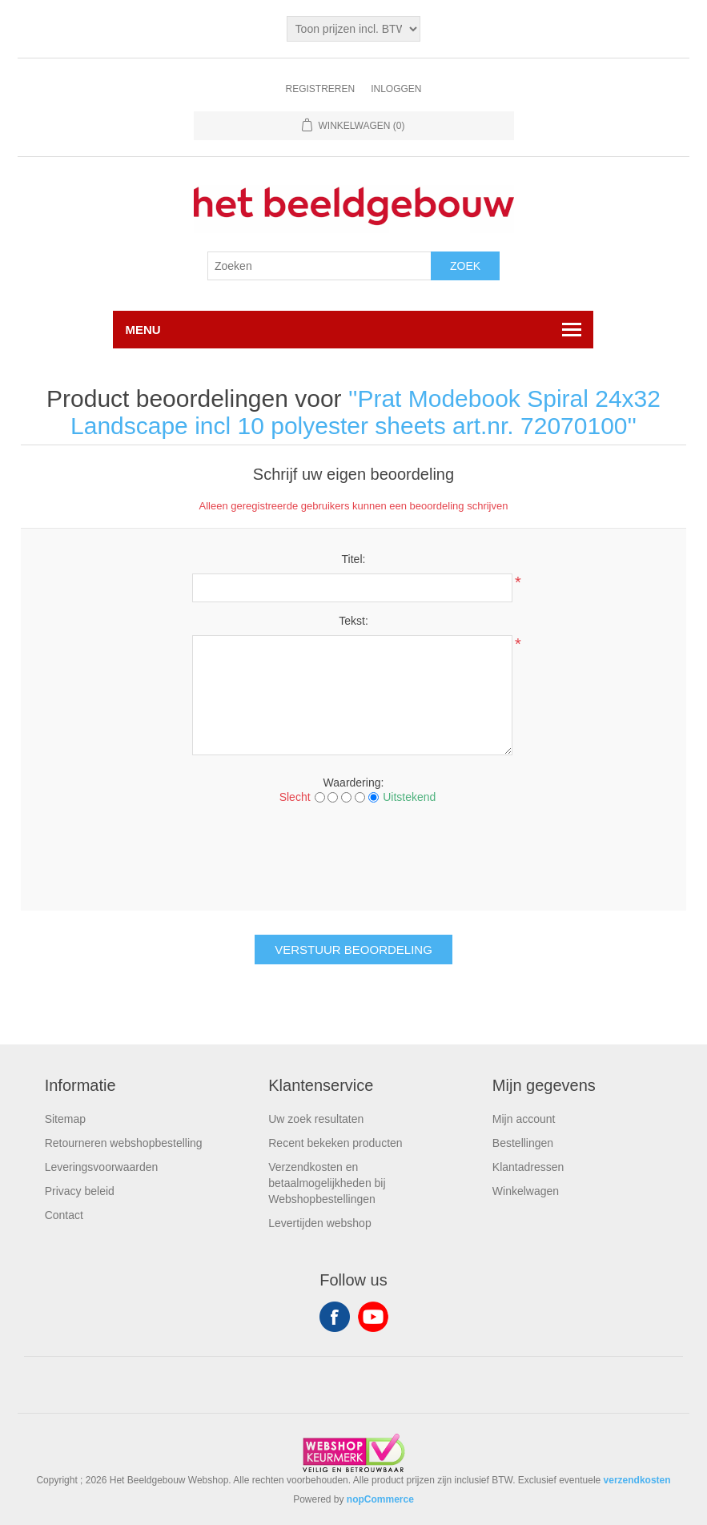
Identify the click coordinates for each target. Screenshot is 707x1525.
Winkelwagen (525, 1191)
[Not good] (332, 797)
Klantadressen (528, 1167)
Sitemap (65, 1119)
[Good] (360, 797)
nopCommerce (380, 1499)
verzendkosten (637, 1480)
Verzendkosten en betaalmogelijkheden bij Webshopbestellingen (326, 1183)
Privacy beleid (79, 1191)
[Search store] (319, 265)
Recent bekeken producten (335, 1143)
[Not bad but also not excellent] (346, 797)
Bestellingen (522, 1143)
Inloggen (396, 89)
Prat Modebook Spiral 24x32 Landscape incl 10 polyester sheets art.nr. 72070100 (365, 412)
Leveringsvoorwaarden (102, 1167)
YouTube (373, 1317)
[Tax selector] (354, 29)
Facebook (334, 1317)
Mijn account (524, 1119)
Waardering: (353, 782)
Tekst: (353, 620)
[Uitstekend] (373, 797)
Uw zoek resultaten (316, 1119)
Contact (64, 1215)
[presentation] (353, 855)
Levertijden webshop (319, 1223)
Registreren (320, 89)
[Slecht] (320, 797)
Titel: (354, 559)
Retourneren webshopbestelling (124, 1143)
